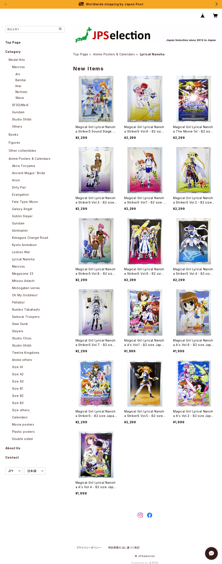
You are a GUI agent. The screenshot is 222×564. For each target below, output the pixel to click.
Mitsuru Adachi (23, 281)
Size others (21, 410)
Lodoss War (21, 252)
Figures (14, 142)
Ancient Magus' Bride (28, 173)
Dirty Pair (19, 187)
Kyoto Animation (24, 245)
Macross (18, 67)
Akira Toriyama (23, 166)
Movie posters (23, 424)
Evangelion (20, 194)
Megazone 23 (22, 273)
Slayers (18, 331)
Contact (12, 457)
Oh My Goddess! (25, 295)
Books (13, 134)
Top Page (80, 54)
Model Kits (17, 59)
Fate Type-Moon (25, 201)
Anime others (22, 360)
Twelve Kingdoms (26, 352)
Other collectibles (22, 150)
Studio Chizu (22, 338)
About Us (13, 448)
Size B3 (18, 403)
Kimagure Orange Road (30, 237)
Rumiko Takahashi (26, 309)
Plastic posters (23, 431)
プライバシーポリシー (88, 547)
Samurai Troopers (26, 316)
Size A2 (18, 374)
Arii (17, 74)
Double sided (22, 439)
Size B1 (17, 388)
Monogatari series (26, 288)
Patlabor (18, 302)
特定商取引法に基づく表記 (124, 547)
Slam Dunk (20, 324)
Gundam (18, 112)
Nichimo (21, 92)
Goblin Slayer (22, 216)
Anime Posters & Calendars (114, 54)
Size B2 (18, 395)
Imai (18, 86)
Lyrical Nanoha (23, 259)
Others (17, 126)
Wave (19, 98)
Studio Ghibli (22, 119)
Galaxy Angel (22, 209)
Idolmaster (20, 230)
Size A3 (18, 381)
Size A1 (17, 367)
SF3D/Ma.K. (20, 105)
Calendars (20, 417)
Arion (16, 180)
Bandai (20, 80)
